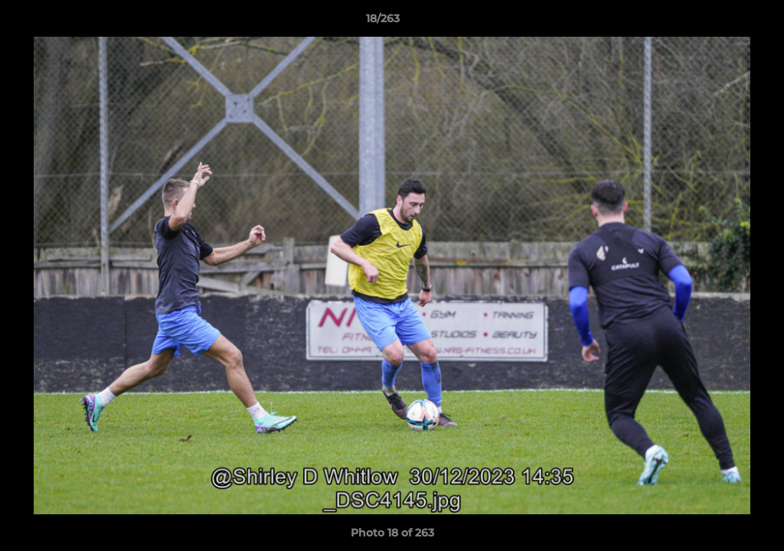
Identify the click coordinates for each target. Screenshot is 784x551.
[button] (719, 22)
